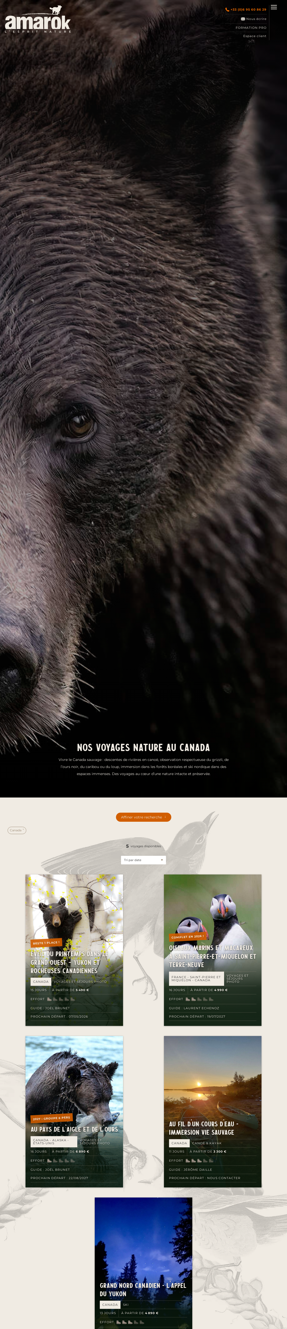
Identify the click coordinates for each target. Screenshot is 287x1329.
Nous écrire (254, 19)
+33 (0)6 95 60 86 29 (246, 10)
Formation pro (251, 27)
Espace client (255, 36)
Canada (16, 830)
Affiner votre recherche (141, 817)
